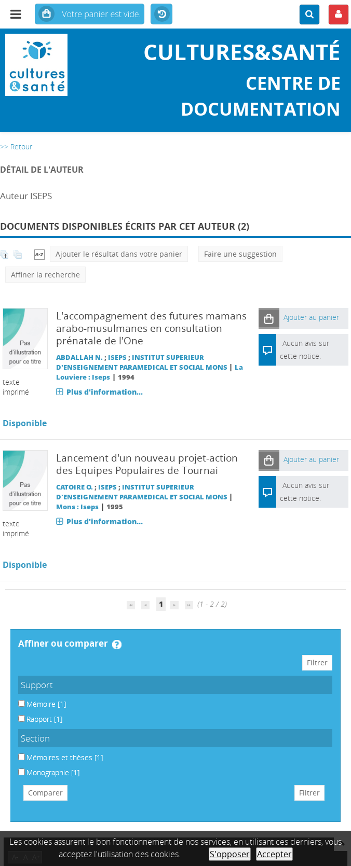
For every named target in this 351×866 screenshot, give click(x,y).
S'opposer (230, 854)
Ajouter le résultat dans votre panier (119, 254)
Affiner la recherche (45, 275)
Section (35, 738)
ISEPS (117, 357)
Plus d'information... (104, 392)
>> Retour (16, 146)
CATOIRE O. (74, 487)
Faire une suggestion (240, 254)
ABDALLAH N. (79, 357)
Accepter (274, 854)
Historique (161, 14)
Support (37, 685)
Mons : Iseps (77, 506)
